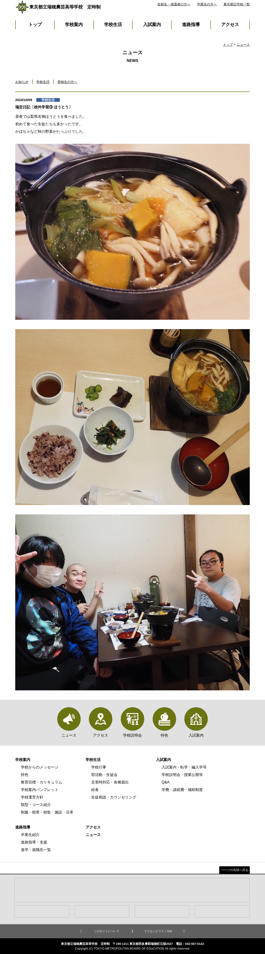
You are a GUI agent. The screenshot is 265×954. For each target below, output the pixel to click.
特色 (24, 775)
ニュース (243, 44)
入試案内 (152, 24)
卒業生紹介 (30, 835)
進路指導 (191, 24)
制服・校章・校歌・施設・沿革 (47, 812)
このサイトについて (106, 931)
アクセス (230, 24)
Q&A (166, 782)
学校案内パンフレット (39, 790)
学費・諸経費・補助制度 (182, 790)
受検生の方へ (67, 82)
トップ (35, 24)
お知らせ (21, 82)
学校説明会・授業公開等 (182, 775)
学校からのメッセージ (39, 767)
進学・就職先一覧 (36, 850)
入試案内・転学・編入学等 (184, 767)
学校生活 (113, 24)
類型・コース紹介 (36, 805)
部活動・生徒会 (104, 775)
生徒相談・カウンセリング (113, 797)
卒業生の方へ (207, 4)
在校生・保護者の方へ (173, 4)
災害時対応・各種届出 (110, 782)
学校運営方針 (32, 797)
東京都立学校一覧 (236, 4)
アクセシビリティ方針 (158, 931)
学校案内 (74, 24)
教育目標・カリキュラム (41, 782)
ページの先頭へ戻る (234, 870)
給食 (95, 790)
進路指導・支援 (34, 842)
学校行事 (98, 767)
